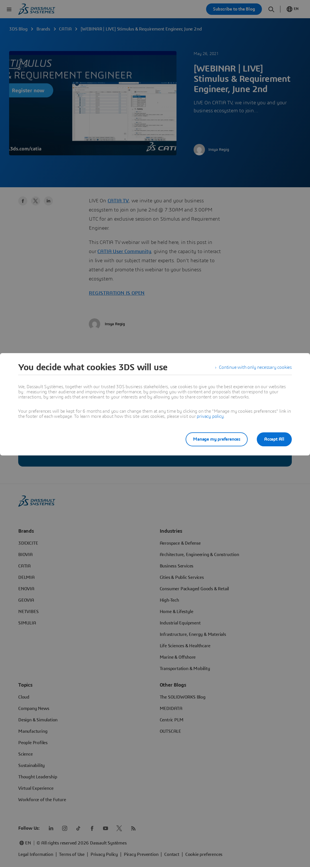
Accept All (274, 439)
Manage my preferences (216, 439)
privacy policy (210, 416)
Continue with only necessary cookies (255, 367)
